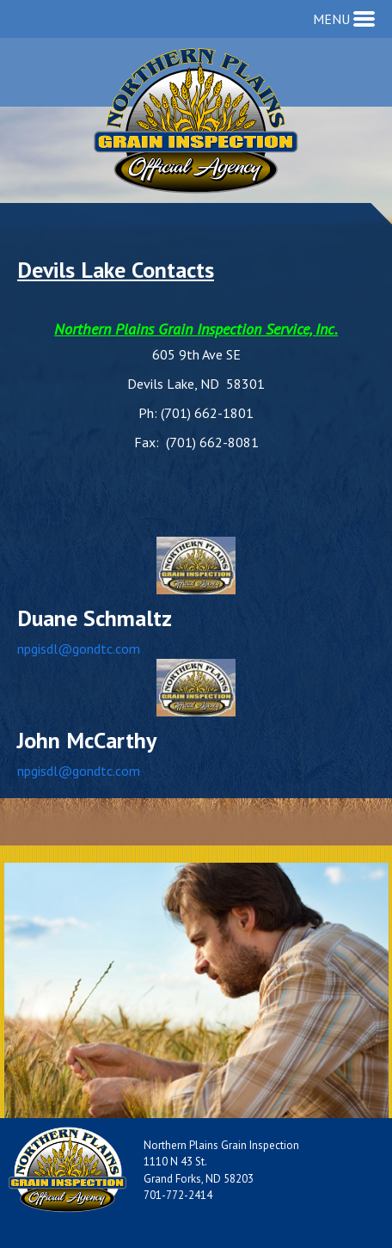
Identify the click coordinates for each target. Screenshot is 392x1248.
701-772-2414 (178, 1195)
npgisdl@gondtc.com (78, 648)
